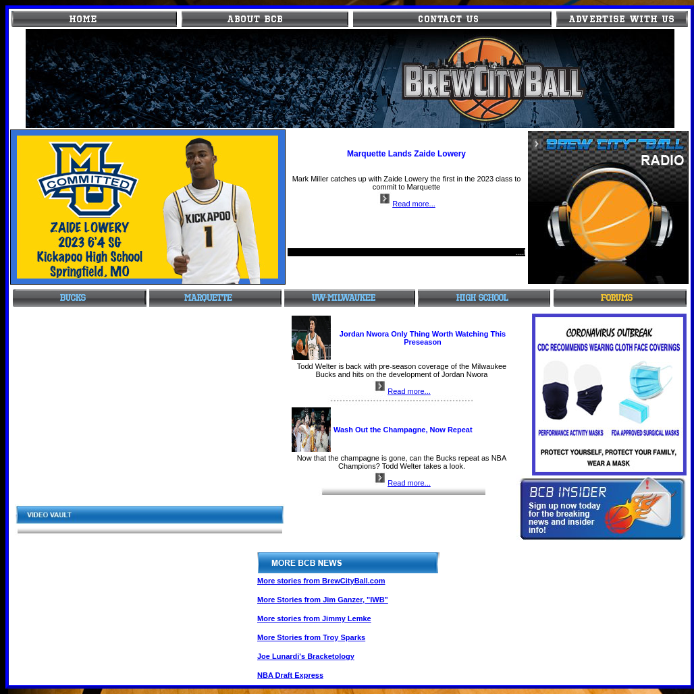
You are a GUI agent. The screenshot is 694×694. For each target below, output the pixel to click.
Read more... (406, 204)
